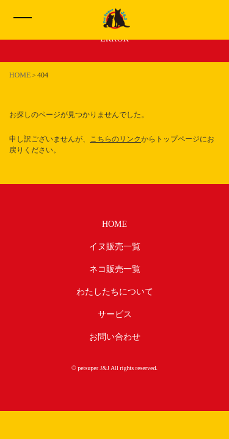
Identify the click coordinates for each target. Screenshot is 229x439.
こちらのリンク (115, 139)
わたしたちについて (114, 291)
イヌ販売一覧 (114, 246)
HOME (114, 224)
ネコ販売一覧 (114, 269)
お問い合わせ (114, 336)
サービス (115, 314)
